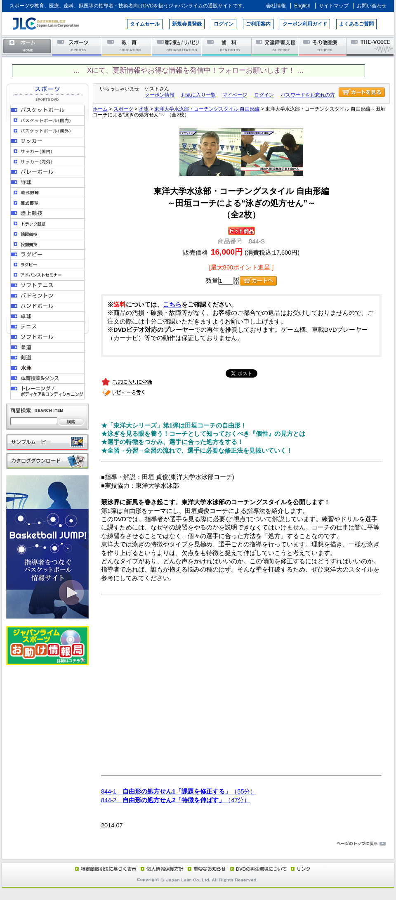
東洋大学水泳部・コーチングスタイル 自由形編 (206, 109)
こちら (172, 304)
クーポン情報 (159, 95)
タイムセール (145, 24)
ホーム (27, 46)
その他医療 (323, 46)
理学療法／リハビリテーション (177, 46)
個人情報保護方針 (161, 868)
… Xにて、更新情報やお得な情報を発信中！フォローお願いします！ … (188, 70)
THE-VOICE (370, 46)
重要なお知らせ (205, 868)
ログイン (223, 24)
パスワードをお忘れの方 (307, 95)
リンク (300, 868)
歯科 (227, 46)
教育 (127, 46)
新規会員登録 (187, 24)
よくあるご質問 (356, 24)
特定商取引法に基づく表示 (105, 868)
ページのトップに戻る (198, 844)
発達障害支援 (275, 46)
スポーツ (77, 46)
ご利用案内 (258, 24)
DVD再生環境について (259, 868)
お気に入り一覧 (198, 95)
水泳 (143, 109)
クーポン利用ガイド (305, 24)
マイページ (234, 95)
